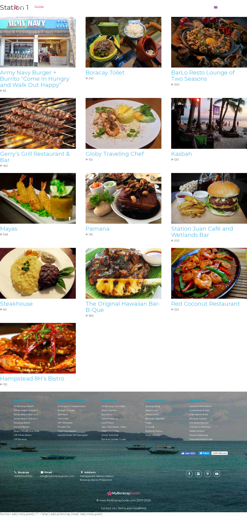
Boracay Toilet (105, 72)
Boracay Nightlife (154, 418)
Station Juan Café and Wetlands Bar (202, 231)
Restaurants (152, 414)
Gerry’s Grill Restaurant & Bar (35, 156)
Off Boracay (20, 439)
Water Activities (110, 430)
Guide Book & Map (199, 410)
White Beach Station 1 (25, 410)
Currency (199, 7)
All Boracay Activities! (113, 406)
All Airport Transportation (72, 406)
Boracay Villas (121, 7)
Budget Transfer (66, 410)
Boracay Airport (198, 418)
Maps (148, 422)
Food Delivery (152, 435)
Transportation (159, 7)
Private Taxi (64, 426)
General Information (200, 406)
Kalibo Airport (197, 430)
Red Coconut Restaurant (205, 303)
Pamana (97, 228)
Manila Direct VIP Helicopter (73, 435)
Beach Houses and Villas (26, 430)
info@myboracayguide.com (57, 476)
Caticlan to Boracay (200, 426)
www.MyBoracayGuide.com (117, 500)
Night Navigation (67, 430)
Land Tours (107, 422)
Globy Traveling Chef (115, 153)
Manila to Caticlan (199, 422)
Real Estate (151, 410)
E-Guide (149, 426)
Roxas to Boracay (198, 435)
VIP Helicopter (65, 422)
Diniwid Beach (21, 426)
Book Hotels (79, 7)
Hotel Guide (100, 7)
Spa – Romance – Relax (114, 426)
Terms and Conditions (132, 508)
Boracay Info (181, 7)
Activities (140, 7)
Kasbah (181, 153)
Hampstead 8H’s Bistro (32, 378)
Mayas (8, 228)
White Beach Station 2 (26, 414)
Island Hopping (110, 418)
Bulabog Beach (22, 422)
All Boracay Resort (24, 406)
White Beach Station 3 (26, 418)
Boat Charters (109, 410)
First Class (63, 418)
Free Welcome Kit (198, 414)
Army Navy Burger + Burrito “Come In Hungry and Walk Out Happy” (34, 78)
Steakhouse (16, 303)
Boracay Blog (152, 406)
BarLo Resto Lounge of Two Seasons (203, 75)
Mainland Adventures (200, 439)
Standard (63, 414)
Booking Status (153, 430)
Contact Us (108, 508)
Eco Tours (107, 414)
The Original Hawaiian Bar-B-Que (123, 306)
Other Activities (110, 435)
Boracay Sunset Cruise (114, 439)
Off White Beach (23, 435)
